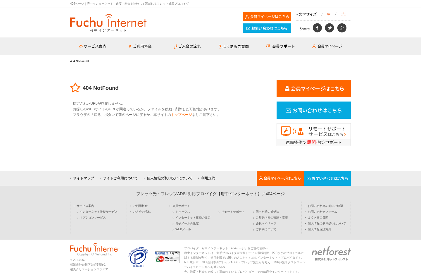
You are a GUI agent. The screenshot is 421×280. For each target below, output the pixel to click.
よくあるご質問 (318, 217)
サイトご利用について (120, 178)
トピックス (182, 211)
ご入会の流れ (142, 211)
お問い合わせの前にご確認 (325, 206)
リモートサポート (233, 211)
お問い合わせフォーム (322, 211)
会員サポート (181, 206)
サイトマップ (83, 178)
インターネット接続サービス (99, 211)
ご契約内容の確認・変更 (272, 217)
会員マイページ (266, 223)
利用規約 (208, 178)
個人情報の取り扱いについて (169, 178)
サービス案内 (85, 206)
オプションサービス (93, 217)
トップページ (181, 115)
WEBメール (183, 229)
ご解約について (266, 229)
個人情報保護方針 (319, 229)
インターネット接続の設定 (192, 217)
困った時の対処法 (267, 211)
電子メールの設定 (187, 223)
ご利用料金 (140, 206)
